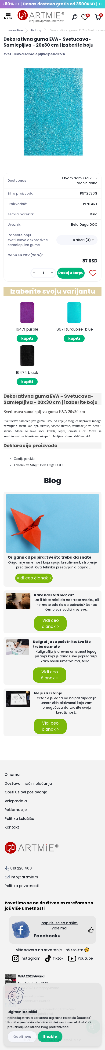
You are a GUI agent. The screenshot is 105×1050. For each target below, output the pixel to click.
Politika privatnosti (22, 885)
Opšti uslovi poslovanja (26, 792)
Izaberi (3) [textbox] (82, 240)
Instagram (26, 958)
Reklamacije (16, 809)
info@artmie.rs (24, 877)
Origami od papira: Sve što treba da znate (49, 557)
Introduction (13, 30)
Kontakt (12, 827)
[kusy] (43, 273)
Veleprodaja (16, 801)
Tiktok (54, 958)
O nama (12, 774)
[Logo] (41, 16)
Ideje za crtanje (48, 693)
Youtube (80, 959)
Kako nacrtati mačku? (54, 595)
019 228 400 (21, 868)
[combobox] (77, 240)
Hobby (36, 30)
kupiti (27, 338)
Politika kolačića (19, 818)
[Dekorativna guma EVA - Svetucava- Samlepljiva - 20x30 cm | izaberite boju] (52, 112)
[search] (74, 17)
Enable (50, 1036)
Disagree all (22, 1037)
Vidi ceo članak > (34, 578)
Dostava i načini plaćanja (28, 783)
